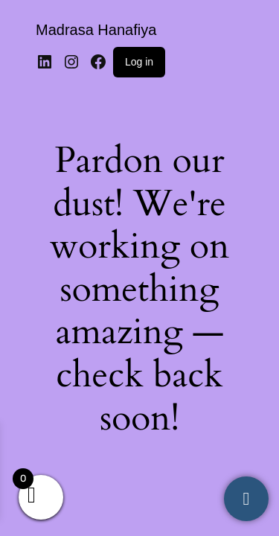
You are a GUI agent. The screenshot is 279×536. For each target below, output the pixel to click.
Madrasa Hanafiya (96, 30)
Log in (139, 62)
